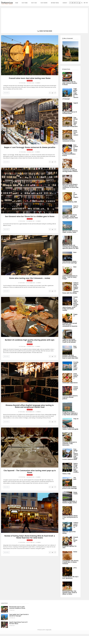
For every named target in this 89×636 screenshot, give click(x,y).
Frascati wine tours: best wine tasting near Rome (29, 78)
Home (16, 2)
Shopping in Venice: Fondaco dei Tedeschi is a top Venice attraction (70, 413)
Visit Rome (25, 2)
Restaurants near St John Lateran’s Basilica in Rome (69, 83)
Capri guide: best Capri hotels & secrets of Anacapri (19, 615)
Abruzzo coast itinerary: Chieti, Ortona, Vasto (70, 231)
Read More (6, 92)
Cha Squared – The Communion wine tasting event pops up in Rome (30, 472)
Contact (65, 2)
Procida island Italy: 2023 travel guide (75, 365)
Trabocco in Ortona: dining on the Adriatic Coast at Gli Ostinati (69, 340)
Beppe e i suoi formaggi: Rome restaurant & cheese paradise (29, 147)
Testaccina (22, 82)
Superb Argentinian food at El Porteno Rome (18, 622)
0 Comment (37, 82)
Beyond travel (55, 2)
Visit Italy (34, 2)
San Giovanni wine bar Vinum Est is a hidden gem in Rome (29, 216)
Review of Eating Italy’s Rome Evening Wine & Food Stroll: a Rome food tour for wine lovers (29, 537)
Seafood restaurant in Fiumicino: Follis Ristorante (69, 443)
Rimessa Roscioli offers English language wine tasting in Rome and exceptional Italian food (30, 406)
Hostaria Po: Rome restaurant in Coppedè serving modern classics (70, 170)
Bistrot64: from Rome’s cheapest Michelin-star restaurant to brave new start (70, 187)
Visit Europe (44, 2)
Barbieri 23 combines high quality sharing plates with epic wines (29, 341)
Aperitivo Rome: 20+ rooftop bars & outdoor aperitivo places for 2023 (70, 247)
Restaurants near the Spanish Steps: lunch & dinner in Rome (69, 592)
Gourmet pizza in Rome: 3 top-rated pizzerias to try (70, 517)
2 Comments (38, 411)
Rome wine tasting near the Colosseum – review (29, 278)
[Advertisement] (44, 20)
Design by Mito (48, 629)
